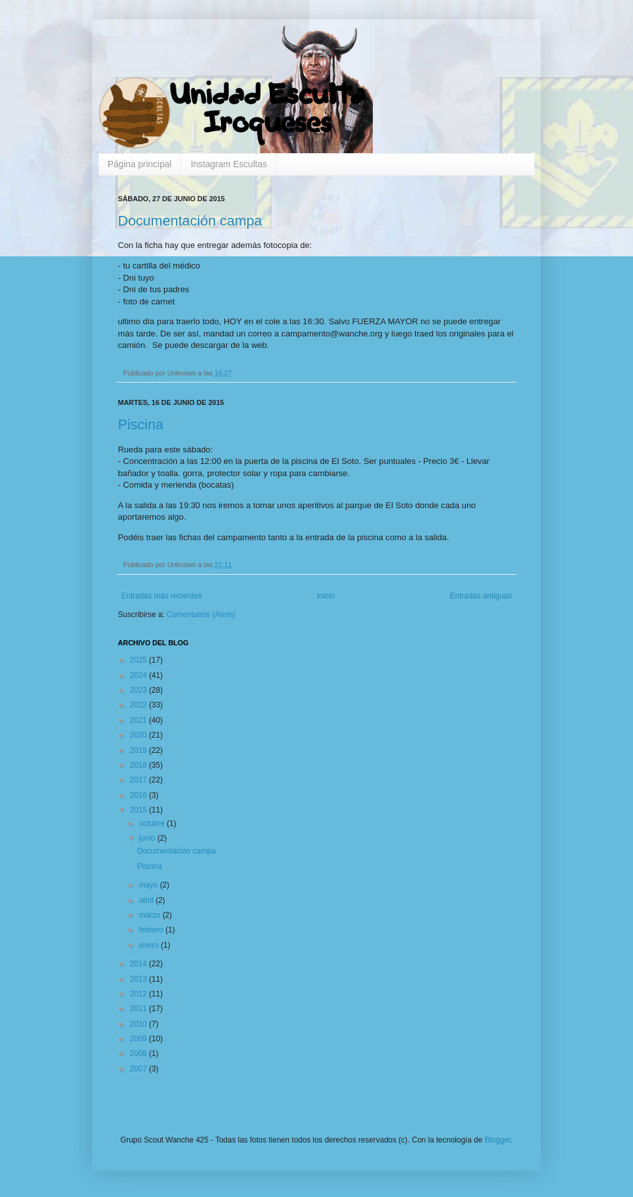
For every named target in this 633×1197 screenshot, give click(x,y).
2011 (139, 1008)
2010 (139, 1024)
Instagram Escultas (229, 164)
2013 (139, 979)
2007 (139, 1068)
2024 (139, 675)
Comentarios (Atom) (201, 614)
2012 (139, 993)
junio (148, 838)
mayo (149, 884)
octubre (153, 823)
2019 (139, 750)
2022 (139, 704)
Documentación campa (190, 221)
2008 (139, 1053)
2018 (139, 765)
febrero (152, 929)
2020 (139, 735)
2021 (139, 720)
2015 (139, 809)
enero (150, 945)
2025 (139, 660)
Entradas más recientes (161, 595)
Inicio (326, 595)
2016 (139, 795)
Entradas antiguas (481, 595)
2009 (139, 1038)
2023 (139, 690)
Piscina (140, 425)
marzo (151, 915)
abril (147, 900)
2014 (139, 963)
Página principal (140, 164)
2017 (139, 779)
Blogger (497, 1139)
